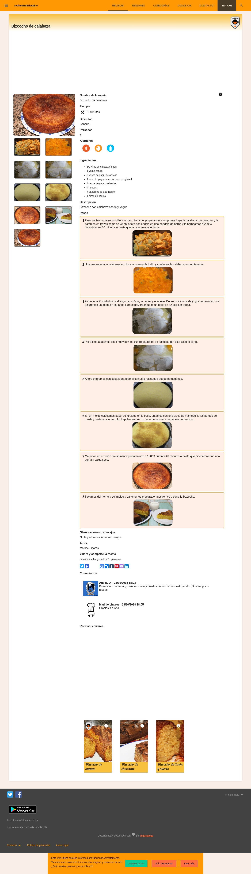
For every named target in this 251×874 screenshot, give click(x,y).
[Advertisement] (125, 62)
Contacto (206, 5)
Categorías (161, 5)
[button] (6, 6)
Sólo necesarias (164, 863)
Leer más (189, 863)
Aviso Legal (62, 845)
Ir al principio (234, 794)
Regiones (138, 5)
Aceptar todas (136, 863)
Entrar (227, 5)
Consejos (184, 5)
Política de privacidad (38, 845)
